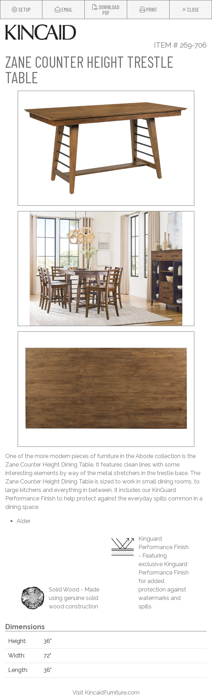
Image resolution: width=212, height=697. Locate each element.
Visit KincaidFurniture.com (106, 692)
